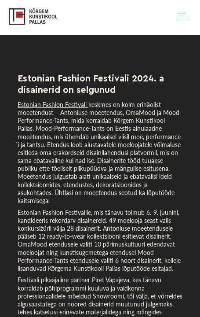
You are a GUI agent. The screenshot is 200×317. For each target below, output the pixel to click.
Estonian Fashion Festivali (53, 104)
